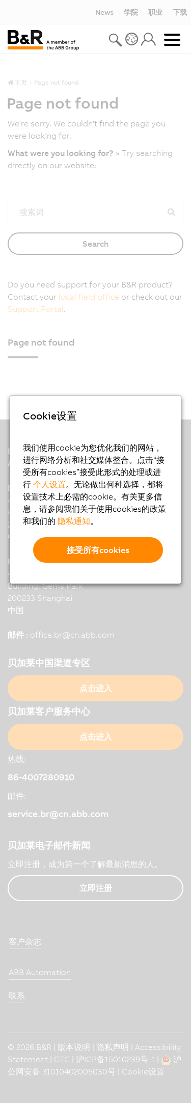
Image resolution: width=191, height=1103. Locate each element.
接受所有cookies (98, 550)
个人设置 (49, 484)
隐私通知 (74, 521)
